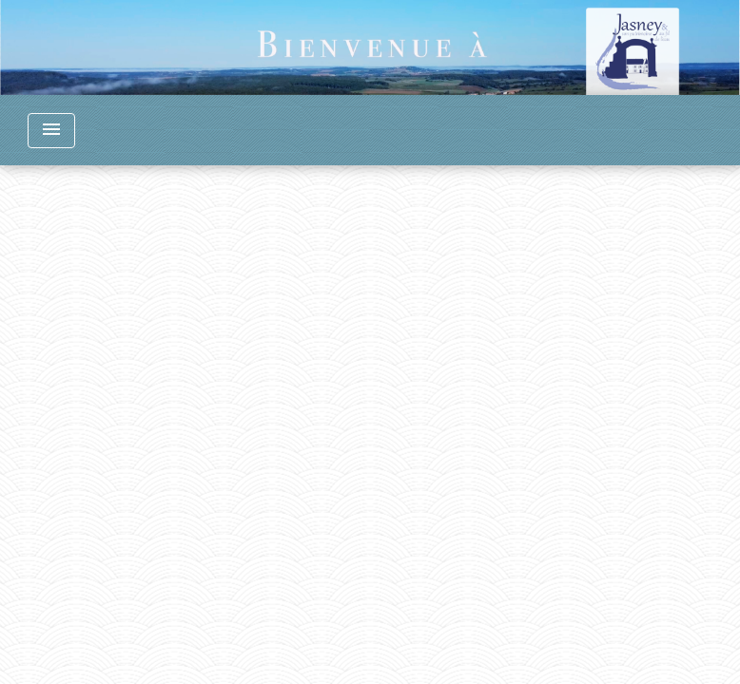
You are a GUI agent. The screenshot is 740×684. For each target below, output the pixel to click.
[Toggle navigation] (51, 130)
